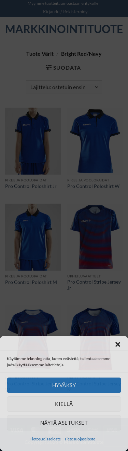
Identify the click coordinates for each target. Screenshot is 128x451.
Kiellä (64, 404)
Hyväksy (64, 385)
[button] (117, 344)
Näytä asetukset (64, 423)
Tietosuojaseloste (45, 438)
